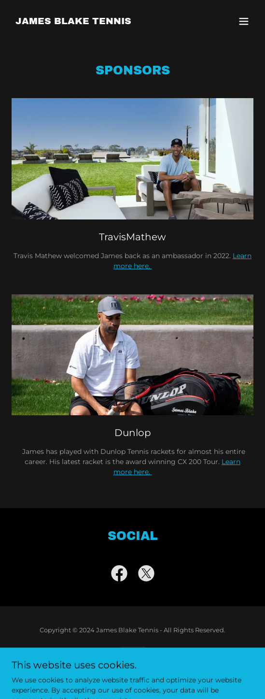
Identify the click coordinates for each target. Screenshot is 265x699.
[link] (73, 21)
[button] (243, 21)
